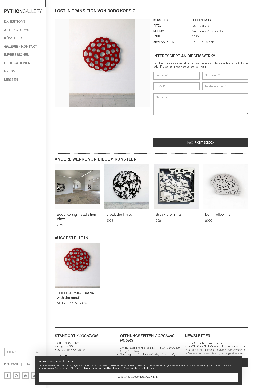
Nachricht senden (200, 142)
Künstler (13, 38)
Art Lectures (16, 30)
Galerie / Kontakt (20, 46)
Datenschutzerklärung (95, 368)
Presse (10, 71)
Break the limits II (170, 215)
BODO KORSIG (201, 20)
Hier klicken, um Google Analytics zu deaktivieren (131, 368)
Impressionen (16, 54)
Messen (11, 79)
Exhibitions (14, 21)
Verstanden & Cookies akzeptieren (138, 377)
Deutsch (11, 364)
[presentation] (185, 127)
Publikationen (17, 63)
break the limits (120, 215)
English (31, 364)
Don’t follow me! (219, 215)
